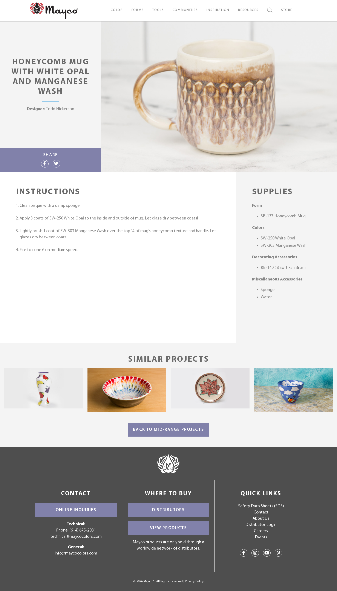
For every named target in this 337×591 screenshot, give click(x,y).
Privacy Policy (194, 581)
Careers (261, 531)
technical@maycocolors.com (76, 537)
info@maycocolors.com (76, 553)
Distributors (168, 510)
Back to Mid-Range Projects (168, 430)
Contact (261, 512)
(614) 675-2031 (82, 530)
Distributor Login (260, 525)
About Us (261, 518)
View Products (168, 528)
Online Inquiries (76, 510)
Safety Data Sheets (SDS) (261, 506)
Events (261, 537)
